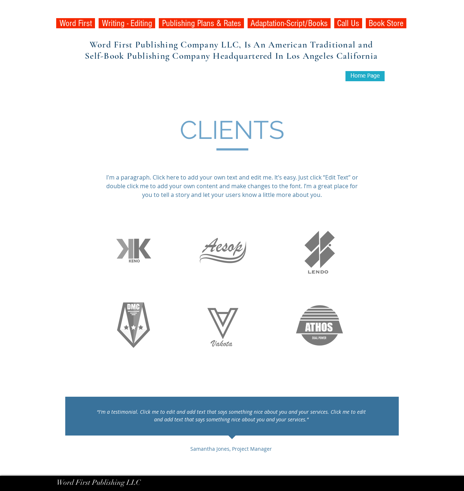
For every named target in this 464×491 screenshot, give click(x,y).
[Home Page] (365, 76)
